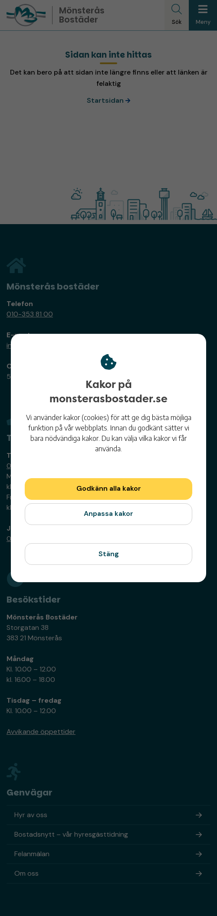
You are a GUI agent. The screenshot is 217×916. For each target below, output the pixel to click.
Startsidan (105, 100)
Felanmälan (31, 853)
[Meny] (203, 15)
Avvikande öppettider (41, 731)
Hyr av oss (30, 814)
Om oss (26, 873)
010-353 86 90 (31, 538)
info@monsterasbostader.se (52, 345)
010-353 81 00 (30, 314)
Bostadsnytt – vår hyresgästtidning (71, 834)
